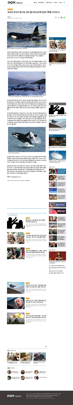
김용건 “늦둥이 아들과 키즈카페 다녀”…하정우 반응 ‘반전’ (29, 378)
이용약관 (34, 393)
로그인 (27, 393)
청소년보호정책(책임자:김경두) (46, 393)
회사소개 (30, 393)
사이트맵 (59, 393)
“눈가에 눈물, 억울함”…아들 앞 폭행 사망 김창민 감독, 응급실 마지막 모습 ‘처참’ (13, 363)
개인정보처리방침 (38, 393)
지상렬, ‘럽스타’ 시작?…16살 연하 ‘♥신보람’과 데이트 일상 (15, 372)
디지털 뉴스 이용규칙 (54, 393)
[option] (12, 358)
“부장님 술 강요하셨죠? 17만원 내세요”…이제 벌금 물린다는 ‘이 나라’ (25, 362)
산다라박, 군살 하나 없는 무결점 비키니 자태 (15, 378)
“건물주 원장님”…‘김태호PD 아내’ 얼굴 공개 (42, 372)
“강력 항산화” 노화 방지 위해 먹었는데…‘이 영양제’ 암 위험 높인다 (38, 362)
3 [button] (27, 382)
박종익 (8, 17)
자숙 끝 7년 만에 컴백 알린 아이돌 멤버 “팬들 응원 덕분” (29, 372)
